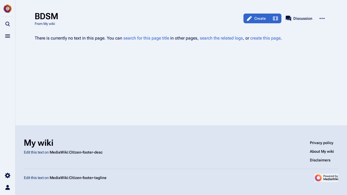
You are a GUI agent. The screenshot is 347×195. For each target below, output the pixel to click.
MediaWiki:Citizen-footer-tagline (78, 178)
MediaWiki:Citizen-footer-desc (76, 152)
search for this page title (146, 38)
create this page (265, 38)
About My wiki (322, 151)
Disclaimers (320, 160)
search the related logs (221, 38)
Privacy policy (321, 143)
